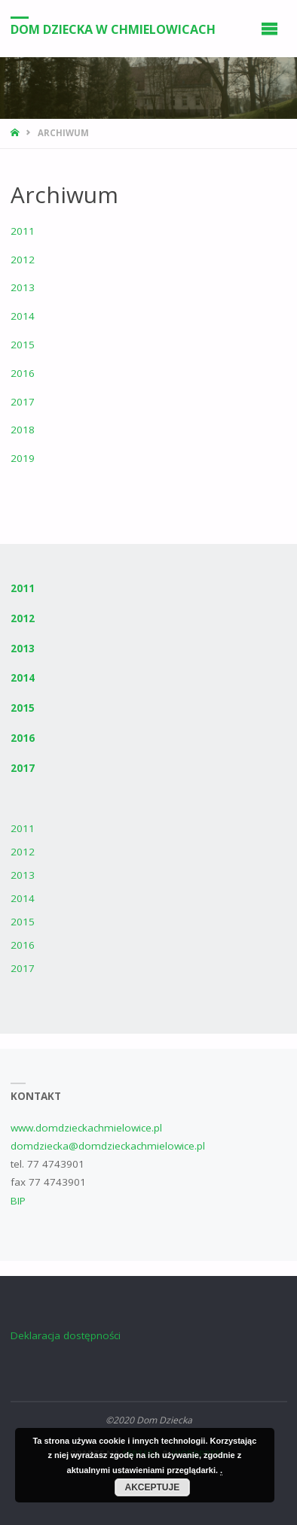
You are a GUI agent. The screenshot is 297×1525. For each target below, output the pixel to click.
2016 (23, 373)
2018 (23, 429)
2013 (23, 287)
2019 (23, 458)
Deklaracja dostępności (66, 1335)
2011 (23, 231)
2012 (23, 259)
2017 (23, 402)
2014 (23, 316)
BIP (18, 1201)
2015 (23, 344)
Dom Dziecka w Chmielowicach (113, 29)
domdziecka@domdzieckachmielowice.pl (108, 1146)
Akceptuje (152, 1487)
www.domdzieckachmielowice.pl (86, 1128)
